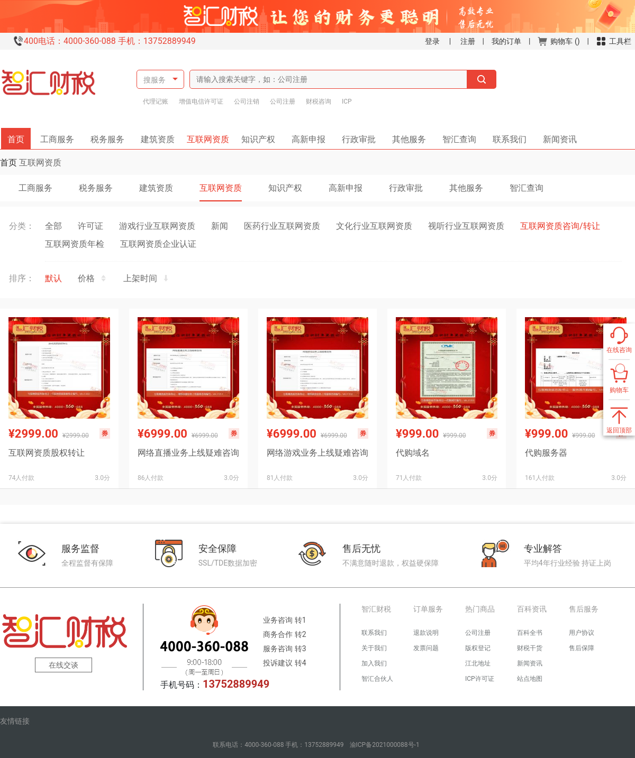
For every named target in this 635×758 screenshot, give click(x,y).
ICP (347, 101)
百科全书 (529, 632)
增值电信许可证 (201, 101)
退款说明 (426, 632)
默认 (53, 278)
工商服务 (60, 136)
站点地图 (529, 678)
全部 (53, 226)
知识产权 (262, 136)
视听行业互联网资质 (466, 226)
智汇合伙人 (377, 678)
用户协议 (581, 632)
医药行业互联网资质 (282, 226)
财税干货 (529, 648)
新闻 (219, 226)
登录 (432, 41)
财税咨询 (318, 101)
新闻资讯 (556, 136)
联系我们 (506, 136)
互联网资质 (209, 136)
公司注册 (282, 101)
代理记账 (155, 101)
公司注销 (246, 101)
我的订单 (506, 41)
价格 (92, 278)
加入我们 (374, 663)
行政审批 (355, 136)
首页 (19, 136)
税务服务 (111, 136)
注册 (467, 41)
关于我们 (374, 648)
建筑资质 (161, 136)
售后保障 (581, 648)
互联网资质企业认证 (158, 244)
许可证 (90, 226)
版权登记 (478, 648)
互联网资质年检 (74, 244)
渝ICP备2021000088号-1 (385, 744)
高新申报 (308, 136)
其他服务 (405, 136)
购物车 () (558, 41)
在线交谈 (63, 665)
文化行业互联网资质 (374, 226)
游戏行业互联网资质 (157, 226)
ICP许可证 (479, 678)
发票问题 (426, 648)
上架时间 (146, 278)
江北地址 (478, 663)
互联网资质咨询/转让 (560, 226)
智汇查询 (455, 136)
